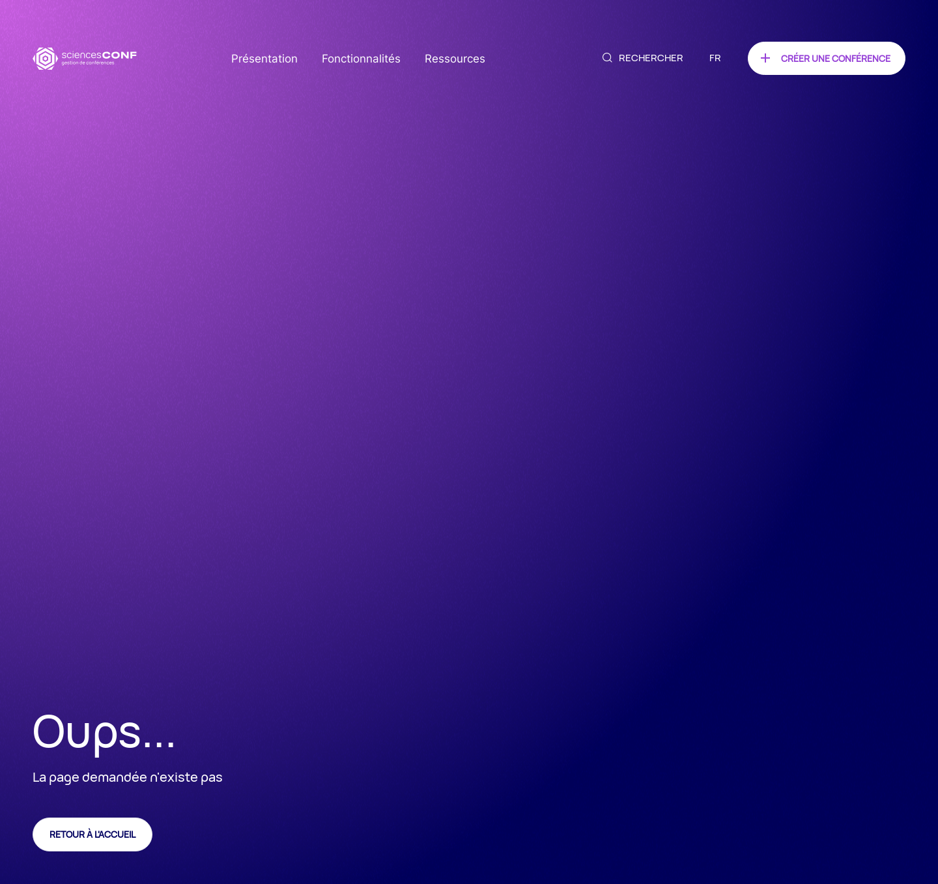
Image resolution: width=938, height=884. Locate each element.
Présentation (264, 58)
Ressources (455, 58)
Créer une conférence (835, 58)
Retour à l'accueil (92, 834)
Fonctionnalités (361, 58)
